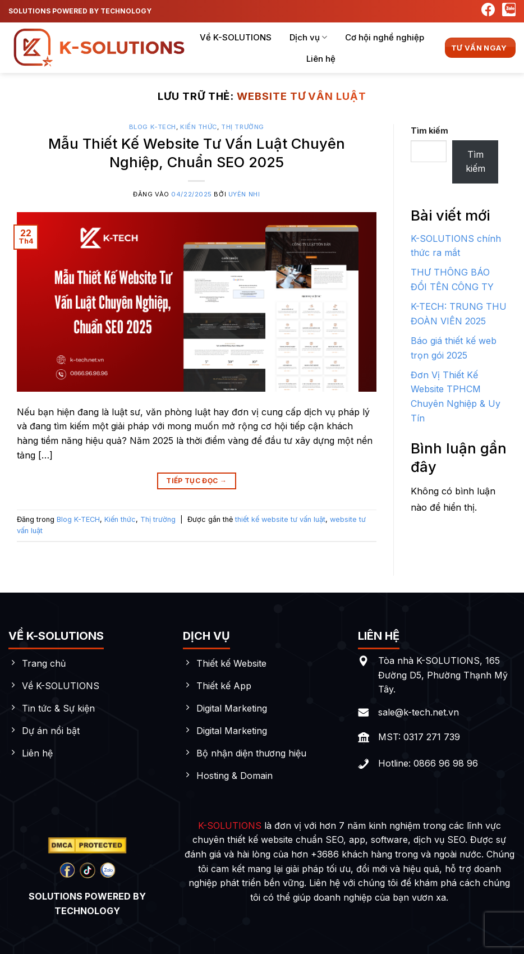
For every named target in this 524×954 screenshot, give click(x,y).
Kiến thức (198, 127)
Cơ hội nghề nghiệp (384, 37)
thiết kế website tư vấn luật (280, 519)
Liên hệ (320, 58)
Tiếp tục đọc (196, 480)
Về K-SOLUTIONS (236, 37)
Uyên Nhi (244, 194)
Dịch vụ (308, 37)
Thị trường (242, 127)
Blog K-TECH (152, 127)
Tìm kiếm (429, 130)
